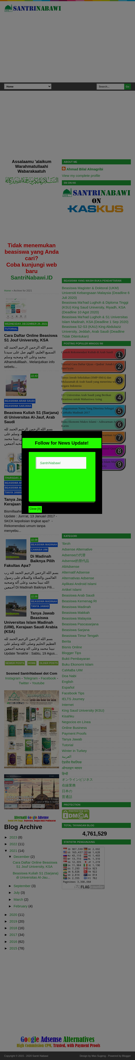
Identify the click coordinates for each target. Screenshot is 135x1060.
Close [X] (35, 508)
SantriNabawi (50, 463)
